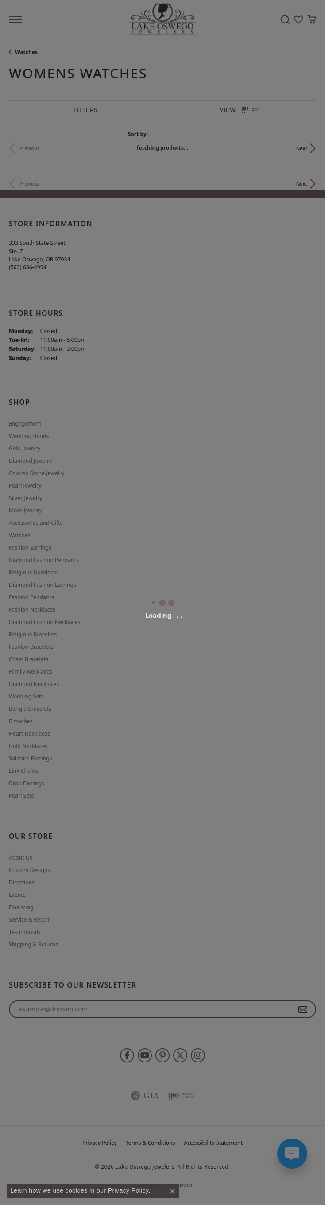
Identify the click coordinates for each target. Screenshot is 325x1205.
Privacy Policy (128, 1190)
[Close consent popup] (172, 1190)
